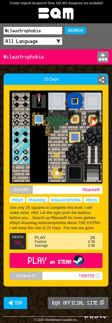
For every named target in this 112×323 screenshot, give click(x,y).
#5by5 (17, 200)
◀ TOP (15, 303)
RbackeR (91, 189)
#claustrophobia (66, 200)
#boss (91, 200)
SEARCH (75, 30)
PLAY (56, 260)
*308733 (89, 275)
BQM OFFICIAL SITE (78, 303)
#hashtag (37, 200)
